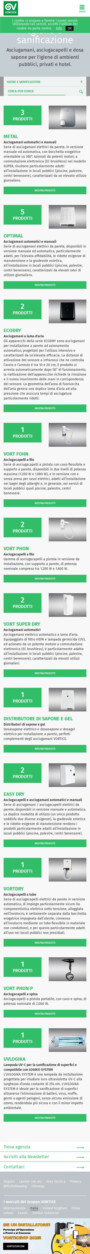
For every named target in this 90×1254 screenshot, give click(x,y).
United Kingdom (55, 1208)
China (76, 1208)
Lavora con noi (30, 1181)
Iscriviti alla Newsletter (44, 1157)
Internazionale (15, 1208)
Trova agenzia (44, 1147)
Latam (8, 1213)
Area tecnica (56, 1181)
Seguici (9, 1181)
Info (59, 28)
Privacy (75, 1181)
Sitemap (37, 1186)
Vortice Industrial (45, 1213)
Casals (23, 1213)
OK (70, 28)
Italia (34, 1208)
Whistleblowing (15, 1186)
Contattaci (44, 1167)
